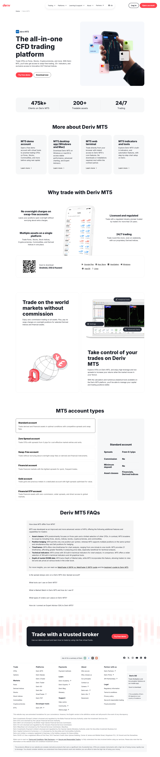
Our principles (86, 679)
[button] (52, 5)
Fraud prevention (110, 704)
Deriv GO (39, 686)
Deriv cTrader (40, 679)
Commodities (17, 700)
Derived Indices (18, 688)
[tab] (55, 426)
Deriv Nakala (40, 675)
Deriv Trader (40, 682)
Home (18, 11)
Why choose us (86, 675)
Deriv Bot (39, 690)
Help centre (63, 702)
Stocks (15, 692)
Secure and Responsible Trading (70, 739)
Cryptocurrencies (19, 704)
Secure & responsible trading (114, 700)
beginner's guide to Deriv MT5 (116, 567)
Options (16, 675)
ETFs (15, 708)
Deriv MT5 (39, 671)
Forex (15, 684)
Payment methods (65, 671)
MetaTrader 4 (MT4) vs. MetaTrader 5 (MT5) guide (77, 567)
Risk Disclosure (49, 739)
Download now (42, 75)
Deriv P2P (39, 698)
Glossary (62, 692)
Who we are (85, 671)
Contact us (85, 682)
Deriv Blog (62, 688)
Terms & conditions (110, 692)
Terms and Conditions (36, 739)
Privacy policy (109, 696)
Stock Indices (18, 696)
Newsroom (85, 698)
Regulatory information (112, 688)
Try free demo (24, 75)
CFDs (15, 671)
